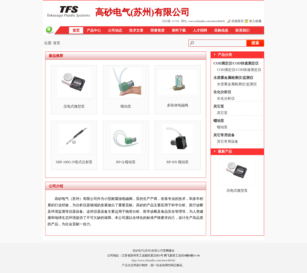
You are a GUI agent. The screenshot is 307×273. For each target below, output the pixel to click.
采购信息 (221, 30)
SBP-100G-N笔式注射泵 (74, 162)
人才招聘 (200, 30)
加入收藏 (255, 21)
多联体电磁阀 (177, 105)
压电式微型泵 (74, 106)
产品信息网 (129, 265)
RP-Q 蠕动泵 (126, 162)
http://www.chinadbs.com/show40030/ (153, 260)
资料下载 (179, 30)
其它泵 (218, 106)
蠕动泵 (126, 106)
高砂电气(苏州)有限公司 (147, 250)
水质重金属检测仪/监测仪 (233, 78)
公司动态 (115, 30)
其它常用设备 (224, 135)
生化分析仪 (222, 92)
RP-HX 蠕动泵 (178, 162)
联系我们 (242, 30)
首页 (76, 30)
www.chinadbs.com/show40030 (206, 21)
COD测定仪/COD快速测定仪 (236, 63)
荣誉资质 (157, 30)
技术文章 (136, 30)
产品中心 (94, 30)
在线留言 (237, 21)
